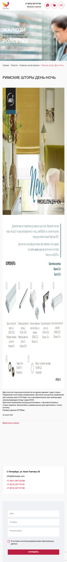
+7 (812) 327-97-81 (33, 4)
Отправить (33, 552)
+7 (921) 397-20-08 (16, 481)
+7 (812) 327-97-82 (16, 488)
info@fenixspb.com (16, 476)
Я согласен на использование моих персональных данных (31, 542)
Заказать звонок (34, 7)
